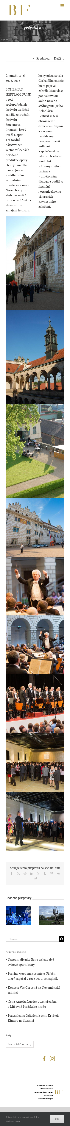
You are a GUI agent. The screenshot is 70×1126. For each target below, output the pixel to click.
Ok (57, 1119)
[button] (8, 915)
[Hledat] (61, 939)
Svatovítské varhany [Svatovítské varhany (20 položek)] (20, 1044)
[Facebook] (44, 1058)
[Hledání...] (32, 939)
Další (57, 58)
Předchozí (43, 58)
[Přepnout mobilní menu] (62, 6)
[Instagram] (52, 1058)
